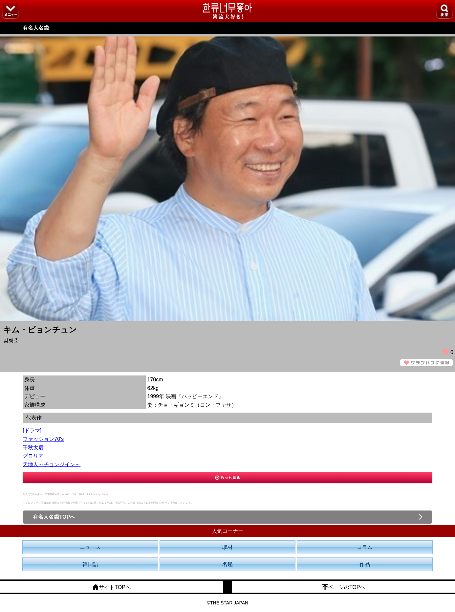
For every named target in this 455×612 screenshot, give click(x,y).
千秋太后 (33, 447)
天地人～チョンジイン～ (51, 464)
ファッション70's (43, 439)
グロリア (33, 456)
